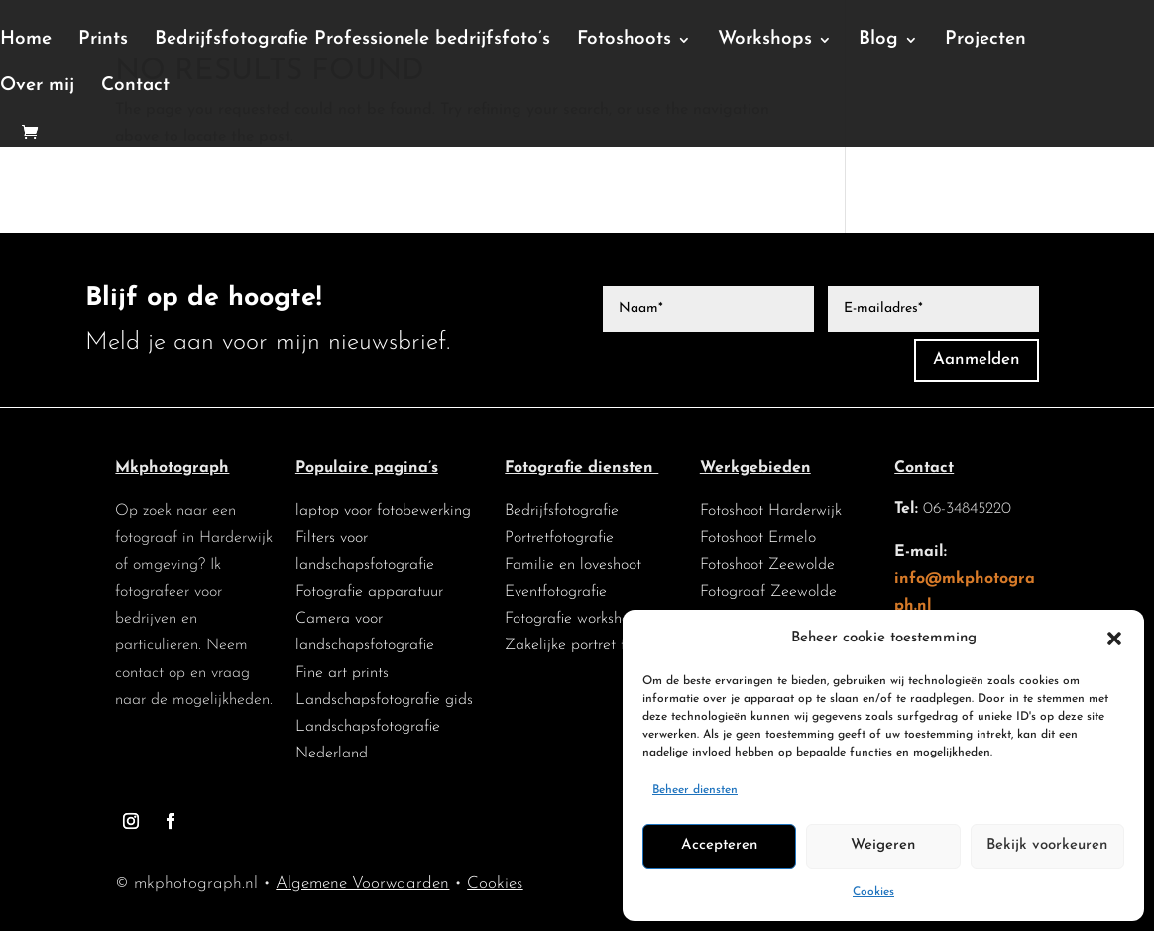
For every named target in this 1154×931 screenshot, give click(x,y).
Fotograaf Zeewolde (768, 592)
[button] (1114, 638)
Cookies (873, 892)
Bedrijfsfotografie (562, 511)
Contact (135, 87)
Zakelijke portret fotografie (595, 645)
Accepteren (719, 845)
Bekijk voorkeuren (1046, 845)
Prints (103, 41)
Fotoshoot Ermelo (758, 538)
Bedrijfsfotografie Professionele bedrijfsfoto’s (352, 41)
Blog (878, 41)
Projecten (985, 41)
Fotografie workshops (574, 619)
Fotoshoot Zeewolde (767, 565)
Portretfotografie (559, 538)
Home (26, 41)
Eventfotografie (556, 592)
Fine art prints (342, 673)
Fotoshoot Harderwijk (771, 511)
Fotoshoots (624, 41)
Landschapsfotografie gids (384, 700)
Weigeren (883, 845)
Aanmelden (976, 359)
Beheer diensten (695, 790)
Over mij (37, 87)
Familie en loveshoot (573, 565)
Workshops (765, 41)
